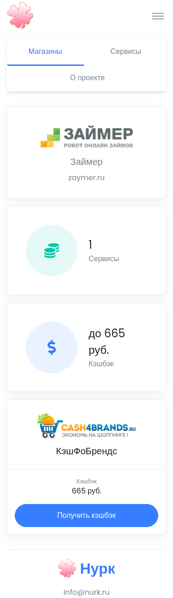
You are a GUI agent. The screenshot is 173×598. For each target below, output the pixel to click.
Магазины (45, 51)
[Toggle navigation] (158, 15)
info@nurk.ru (86, 592)
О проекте (87, 77)
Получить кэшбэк (86, 515)
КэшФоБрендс (86, 451)
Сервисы (126, 51)
